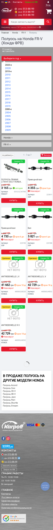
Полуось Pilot (9, 400)
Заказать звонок (9, 466)
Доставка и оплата (10, 497)
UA (7, 2)
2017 (8, 99)
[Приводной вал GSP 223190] (13, 216)
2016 (7, 95)
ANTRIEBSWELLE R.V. (10, 325)
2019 (8, 106)
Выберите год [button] (12, 58)
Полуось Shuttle (10, 403)
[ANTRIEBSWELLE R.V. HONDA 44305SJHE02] (13, 314)
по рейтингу (7, 155)
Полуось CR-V (9, 391)
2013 (8, 85)
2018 (7, 102)
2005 (8, 116)
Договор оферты (9, 504)
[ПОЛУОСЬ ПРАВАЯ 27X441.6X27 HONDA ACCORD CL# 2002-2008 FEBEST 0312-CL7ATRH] (13, 168)
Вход (48, 3)
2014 (8, 88)
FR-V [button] (7, 144)
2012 (8, 81)
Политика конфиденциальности (16, 508)
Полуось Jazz (9, 397)
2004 (8, 112)
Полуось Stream (10, 406)
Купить (13, 200)
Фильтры (46, 155)
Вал (29, 228)
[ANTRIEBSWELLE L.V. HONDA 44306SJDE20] (13, 265)
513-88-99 (24, 8)
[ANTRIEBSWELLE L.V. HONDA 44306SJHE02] (40, 265)
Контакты (17, 2)
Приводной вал (35, 179)
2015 (7, 92)
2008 (8, 126)
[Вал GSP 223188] (40, 216)
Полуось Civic (9, 388)
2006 (8, 119)
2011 (7, 78)
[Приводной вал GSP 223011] (40, 168)
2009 (8, 129)
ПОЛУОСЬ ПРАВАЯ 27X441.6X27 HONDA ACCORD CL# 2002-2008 (12, 180)
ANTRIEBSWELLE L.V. (10, 276)
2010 (8, 74)
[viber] (3, 438)
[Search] (48, 22)
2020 (8, 68)
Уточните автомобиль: (8, 50)
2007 (8, 123)
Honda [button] (8, 137)
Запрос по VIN (31, 2)
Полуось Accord (10, 385)
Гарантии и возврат (10, 501)
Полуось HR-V (9, 394)
